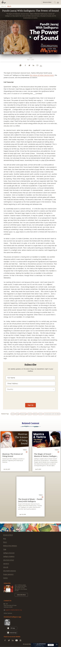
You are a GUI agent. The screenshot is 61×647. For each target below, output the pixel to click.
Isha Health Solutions (9, 570)
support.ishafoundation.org (13, 610)
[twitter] (29, 65)
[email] (37, 65)
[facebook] (25, 65)
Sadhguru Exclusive (8, 553)
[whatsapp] (20, 65)
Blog (4, 538)
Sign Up (30, 405)
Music (5, 542)
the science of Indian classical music (42, 75)
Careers (5, 578)
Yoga (4, 549)
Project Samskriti (8, 574)
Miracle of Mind (8, 535)
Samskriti (6, 563)
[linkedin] (33, 65)
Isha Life (5, 567)
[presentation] (30, 396)
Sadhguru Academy (8, 556)
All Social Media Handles (30, 644)
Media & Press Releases (10, 545)
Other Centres (8, 613)
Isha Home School (8, 560)
